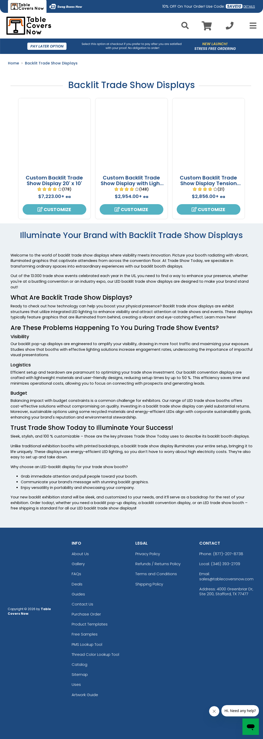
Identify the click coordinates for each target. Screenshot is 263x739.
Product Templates (90, 624)
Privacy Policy (147, 553)
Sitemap (80, 674)
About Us (80, 553)
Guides (78, 594)
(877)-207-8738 (228, 553)
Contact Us (82, 604)
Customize (54, 209)
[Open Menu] (251, 26)
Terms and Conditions (156, 573)
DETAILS (249, 6)
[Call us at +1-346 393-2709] (229, 27)
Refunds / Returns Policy (158, 563)
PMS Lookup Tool (87, 644)
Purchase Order (86, 614)
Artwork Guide (85, 694)
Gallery (78, 563)
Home (13, 63)
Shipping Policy (149, 584)
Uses (76, 684)
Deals (77, 584)
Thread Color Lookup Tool (95, 654)
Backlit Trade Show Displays (51, 63)
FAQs (76, 573)
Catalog (79, 664)
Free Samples (85, 634)
